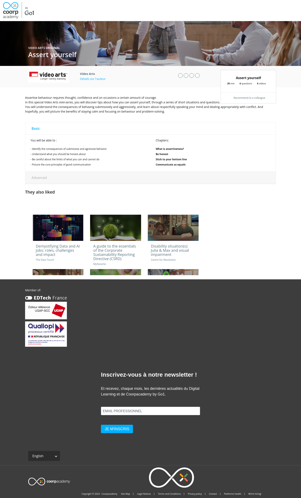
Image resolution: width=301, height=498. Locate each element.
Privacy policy (195, 493)
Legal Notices (144, 493)
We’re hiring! (254, 493)
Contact (213, 493)
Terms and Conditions (169, 493)
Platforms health (232, 493)
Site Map (125, 493)
